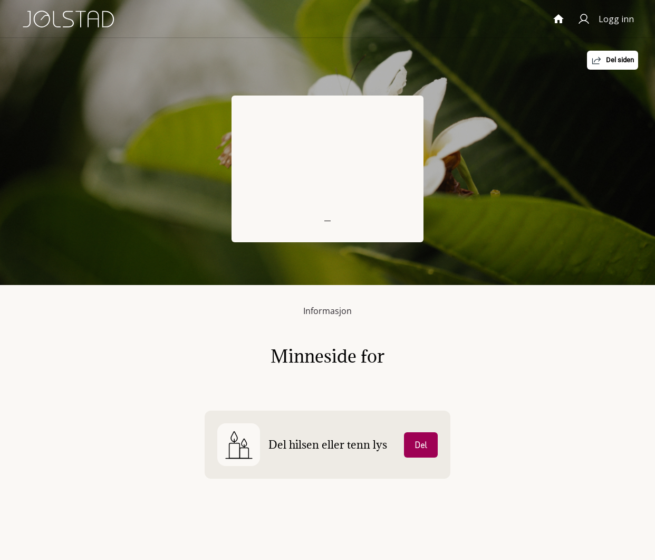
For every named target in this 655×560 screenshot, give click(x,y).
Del (421, 445)
